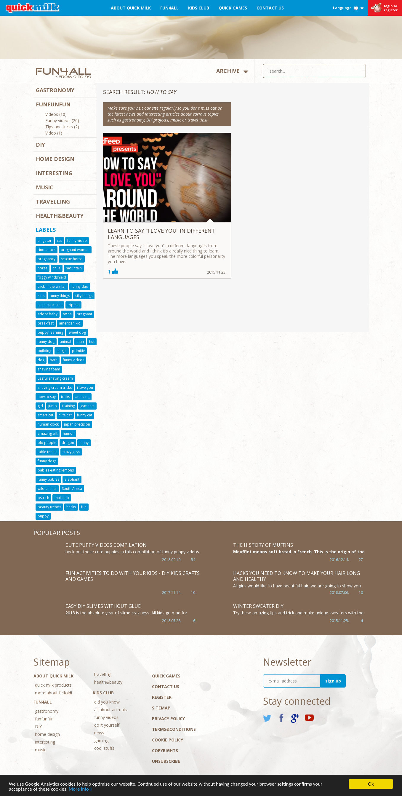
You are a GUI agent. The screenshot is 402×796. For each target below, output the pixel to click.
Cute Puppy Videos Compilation (106, 545)
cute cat (65, 415)
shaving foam (49, 369)
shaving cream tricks (55, 387)
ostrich (43, 497)
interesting (54, 173)
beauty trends (49, 506)
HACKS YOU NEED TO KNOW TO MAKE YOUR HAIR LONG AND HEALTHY (296, 576)
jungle (62, 350)
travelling (53, 201)
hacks (71, 506)
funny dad (79, 286)
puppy (43, 516)
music (44, 187)
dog (41, 359)
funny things (60, 295)
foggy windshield (52, 277)
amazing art (47, 433)
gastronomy (55, 90)
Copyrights (165, 750)
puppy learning (50, 332)
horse (42, 268)
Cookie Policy (167, 740)
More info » (81, 789)
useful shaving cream (55, 378)
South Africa (72, 488)
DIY (40, 144)
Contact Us (270, 8)
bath (53, 359)
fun (84, 506)
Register (162, 697)
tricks (65, 396)
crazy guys (71, 451)
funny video (77, 240)
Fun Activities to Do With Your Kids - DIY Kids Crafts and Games (132, 576)
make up (62, 497)
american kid (70, 323)
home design (55, 158)
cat (59, 240)
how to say (47, 396)
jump (52, 405)
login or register (391, 8)
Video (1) (53, 133)
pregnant (84, 314)
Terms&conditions (174, 729)
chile (56, 268)
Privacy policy (168, 718)
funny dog (46, 341)
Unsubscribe (166, 761)
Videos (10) (56, 114)
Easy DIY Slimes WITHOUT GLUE (103, 606)
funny (84, 442)
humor (68, 433)
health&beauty (60, 215)
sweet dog (77, 332)
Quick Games (233, 8)
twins (67, 314)
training (68, 405)
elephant (72, 479)
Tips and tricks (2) (62, 127)
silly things (83, 295)
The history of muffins (263, 545)
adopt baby (47, 314)
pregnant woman (75, 249)
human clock (48, 424)
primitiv (78, 350)
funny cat (84, 415)
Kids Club (198, 8)
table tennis (47, 451)
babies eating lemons (56, 470)
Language (348, 7)
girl (40, 405)
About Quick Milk (131, 8)
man (80, 341)
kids (41, 295)
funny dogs (47, 460)
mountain (74, 268)
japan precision (77, 424)
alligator (45, 240)
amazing (82, 396)
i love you (85, 387)
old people (47, 442)
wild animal (47, 488)
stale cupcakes (50, 304)
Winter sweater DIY (258, 606)
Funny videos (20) (62, 121)
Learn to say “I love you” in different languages (161, 234)
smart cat (45, 415)
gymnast (87, 405)
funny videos (73, 359)
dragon (68, 442)
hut (92, 341)
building (44, 350)
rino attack (46, 249)
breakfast (46, 323)
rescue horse (72, 258)
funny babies (48, 479)
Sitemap (161, 708)
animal (65, 341)
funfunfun (53, 104)
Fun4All (169, 8)
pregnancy (46, 258)
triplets (73, 304)
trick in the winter (52, 286)
